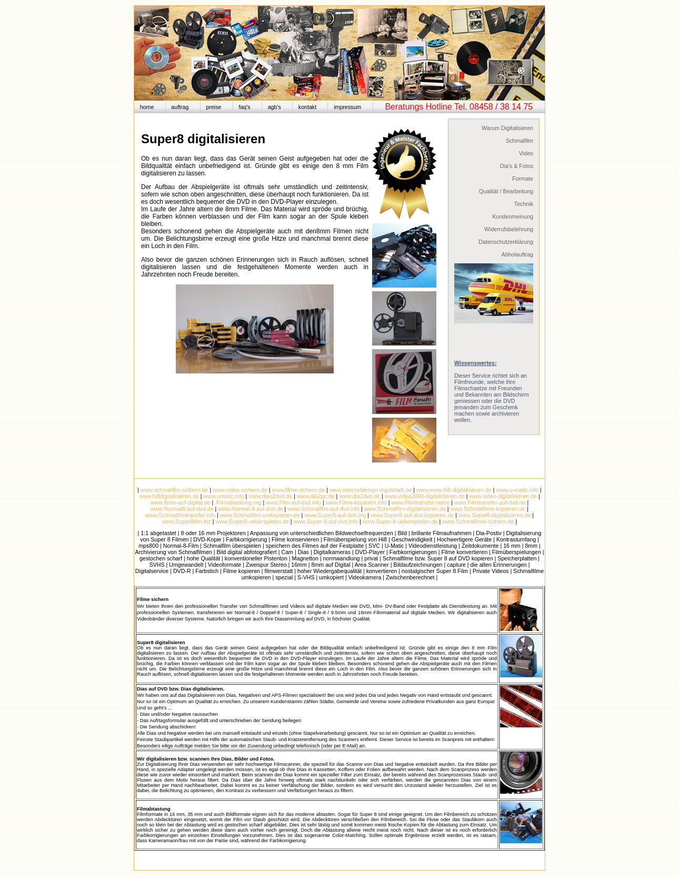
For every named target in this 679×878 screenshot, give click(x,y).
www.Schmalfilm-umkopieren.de (260, 515)
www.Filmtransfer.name (420, 502)
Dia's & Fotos (516, 166)
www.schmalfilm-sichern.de (174, 490)
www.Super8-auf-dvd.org (335, 515)
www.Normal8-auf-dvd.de (182, 509)
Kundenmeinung (512, 216)
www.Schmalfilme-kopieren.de (488, 509)
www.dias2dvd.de (270, 496)
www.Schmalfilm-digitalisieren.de (405, 509)
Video (526, 153)
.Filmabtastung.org (238, 502)
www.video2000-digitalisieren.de (425, 496)
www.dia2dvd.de (359, 496)
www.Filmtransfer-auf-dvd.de (490, 502)
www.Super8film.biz (186, 521)
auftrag (179, 107)
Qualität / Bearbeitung (506, 191)
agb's (274, 107)
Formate (522, 178)
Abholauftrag (517, 254)
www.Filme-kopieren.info (356, 502)
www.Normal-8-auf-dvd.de (250, 509)
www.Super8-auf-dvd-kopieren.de (412, 515)
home (147, 107)
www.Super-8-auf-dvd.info (325, 521)
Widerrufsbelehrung (508, 229)
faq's (244, 107)
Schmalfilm (519, 140)
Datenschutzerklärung (505, 242)
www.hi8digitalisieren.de (169, 496)
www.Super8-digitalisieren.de (494, 515)
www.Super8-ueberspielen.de (252, 521)
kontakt (307, 107)
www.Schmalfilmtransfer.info (180, 515)
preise (213, 107)
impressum (347, 107)
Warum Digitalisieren (507, 128)
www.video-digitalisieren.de (503, 496)
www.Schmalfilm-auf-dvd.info (323, 509)
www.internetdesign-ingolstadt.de (370, 490)
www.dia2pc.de (316, 496)
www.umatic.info (224, 496)
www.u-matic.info (517, 490)
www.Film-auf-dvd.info (293, 502)
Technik (523, 204)
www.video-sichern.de (240, 490)
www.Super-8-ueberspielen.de (400, 521)
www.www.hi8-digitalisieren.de (454, 490)
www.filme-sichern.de (298, 490)
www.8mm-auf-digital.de (181, 502)
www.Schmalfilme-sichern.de (477, 521)
